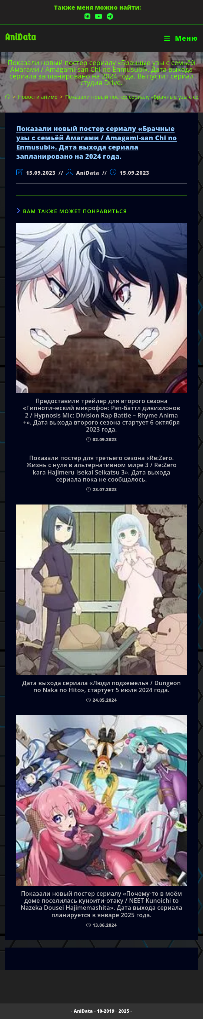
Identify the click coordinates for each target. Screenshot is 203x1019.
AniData (20, 37)
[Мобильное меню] (181, 38)
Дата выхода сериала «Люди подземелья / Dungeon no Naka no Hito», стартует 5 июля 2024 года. (101, 687)
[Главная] (7, 96)
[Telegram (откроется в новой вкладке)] (108, 16)
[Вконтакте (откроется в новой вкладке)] (87, 16)
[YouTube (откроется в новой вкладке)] (98, 16)
